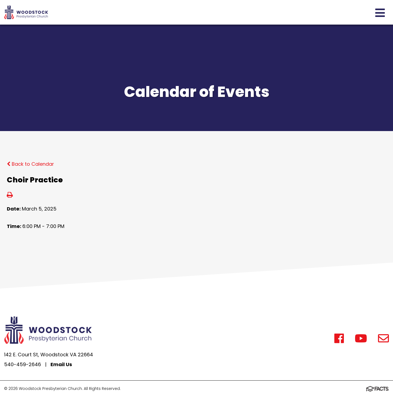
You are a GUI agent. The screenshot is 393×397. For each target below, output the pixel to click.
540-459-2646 (22, 364)
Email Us (61, 364)
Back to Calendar (30, 164)
